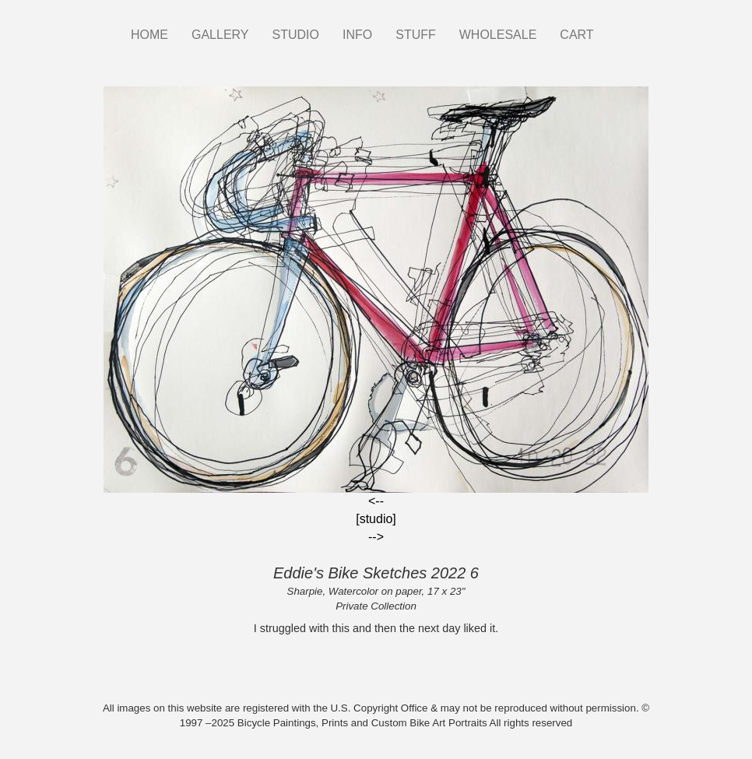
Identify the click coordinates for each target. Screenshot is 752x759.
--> (376, 536)
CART (576, 34)
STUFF (415, 34)
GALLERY (220, 34)
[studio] (376, 518)
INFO (357, 34)
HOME (149, 34)
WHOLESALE (498, 34)
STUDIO (295, 34)
